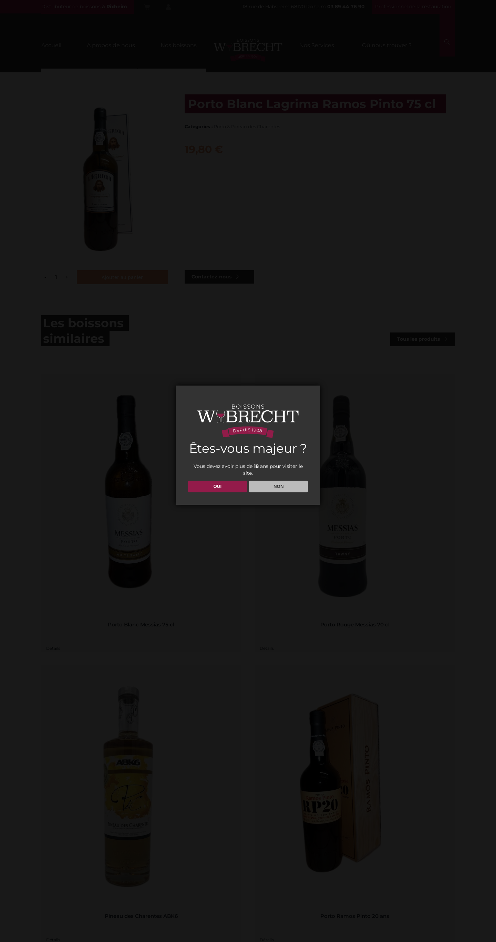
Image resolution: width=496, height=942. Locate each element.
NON (278, 486)
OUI (217, 486)
